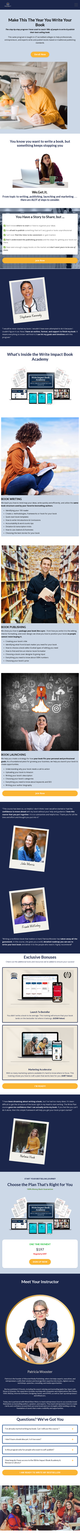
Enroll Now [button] (40, 54)
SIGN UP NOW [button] (40, 1261)
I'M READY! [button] (40, 1086)
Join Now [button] (40, 260)
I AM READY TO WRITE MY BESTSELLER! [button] (40, 1472)
